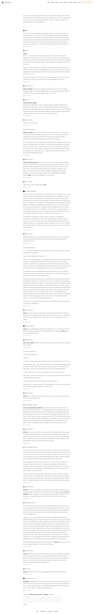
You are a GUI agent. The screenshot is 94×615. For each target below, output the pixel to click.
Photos (52, 2)
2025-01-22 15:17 (27, 335)
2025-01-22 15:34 (27, 388)
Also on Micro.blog (87, 2)
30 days (65, 2)
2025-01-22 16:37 (27, 443)
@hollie (25, 432)
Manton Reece (8, 2)
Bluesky (46, 594)
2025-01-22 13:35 (27, 229)
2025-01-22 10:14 (27, 46)
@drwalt (25, 572)
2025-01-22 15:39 (27, 400)
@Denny (25, 89)
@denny (30, 102)
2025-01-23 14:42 (27, 590)
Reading (75, 2)
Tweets (55, 612)
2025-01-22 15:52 (27, 425)
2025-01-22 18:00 (27, 546)
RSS (38, 612)
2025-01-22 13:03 (27, 155)
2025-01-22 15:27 (27, 347)
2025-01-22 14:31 (27, 243)
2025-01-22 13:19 (27, 177)
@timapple (26, 581)
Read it (30, 175)
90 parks (70, 2)
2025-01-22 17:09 (27, 482)
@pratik (25, 102)
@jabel (25, 53)
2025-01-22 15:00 (27, 321)
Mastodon (39, 594)
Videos (56, 2)
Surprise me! (50, 612)
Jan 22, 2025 (47, 10)
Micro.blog (33, 594)
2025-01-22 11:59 (27, 81)
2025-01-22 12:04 (27, 95)
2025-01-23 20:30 (27, 574)
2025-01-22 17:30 (27, 498)
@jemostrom (26, 342)
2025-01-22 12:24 (27, 115)
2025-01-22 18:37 (27, 564)
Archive (61, 2)
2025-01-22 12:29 (27, 125)
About (48, 2)
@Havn (25, 162)
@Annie (25, 554)
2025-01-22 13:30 (27, 187)
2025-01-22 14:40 (27, 305)
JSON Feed (42, 612)
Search (79, 2)
